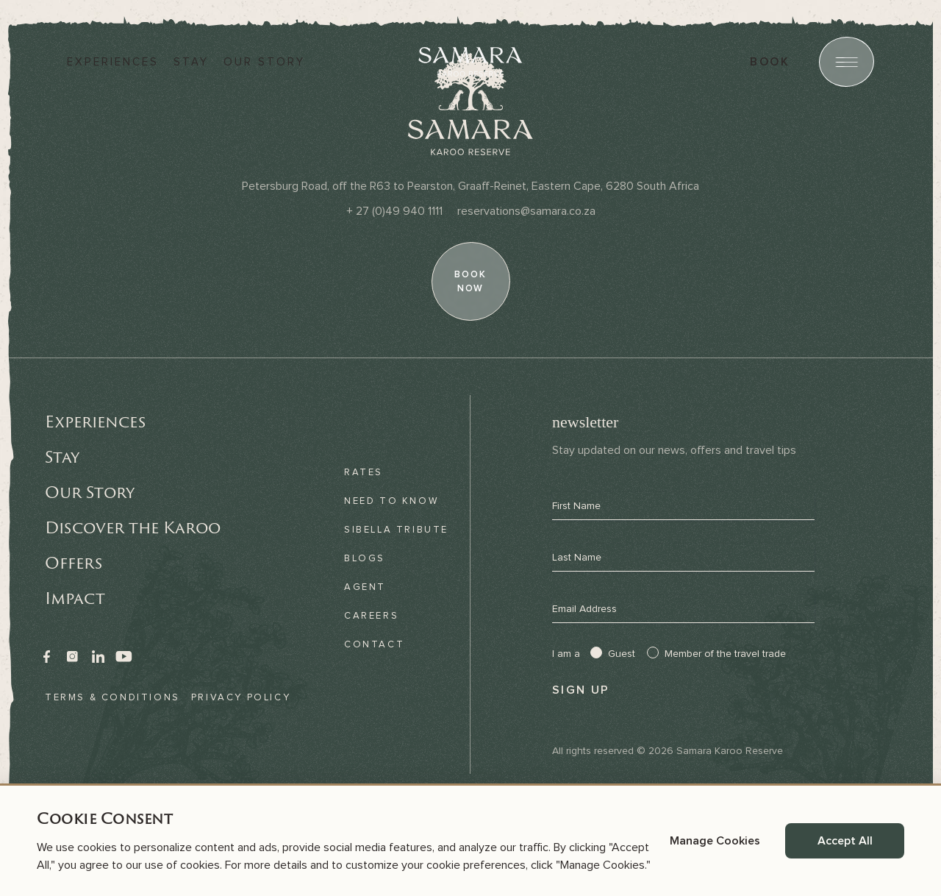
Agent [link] (365, 587)
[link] (46, 656)
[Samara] (470, 62)
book (770, 61)
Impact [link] (75, 598)
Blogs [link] (364, 558)
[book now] (470, 281)
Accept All (845, 840)
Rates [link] (363, 472)
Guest (621, 654)
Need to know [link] (391, 501)
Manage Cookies (715, 840)
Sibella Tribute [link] (396, 530)
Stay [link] (62, 457)
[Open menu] (846, 62)
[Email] (526, 211)
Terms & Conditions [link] (112, 697)
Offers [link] (73, 563)
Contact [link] (374, 644)
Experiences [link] (95, 421)
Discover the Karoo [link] (133, 527)
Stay (191, 62)
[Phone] (394, 211)
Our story (264, 62)
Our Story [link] (90, 492)
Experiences (113, 62)
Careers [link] (371, 616)
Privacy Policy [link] (240, 697)
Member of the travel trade (725, 654)
